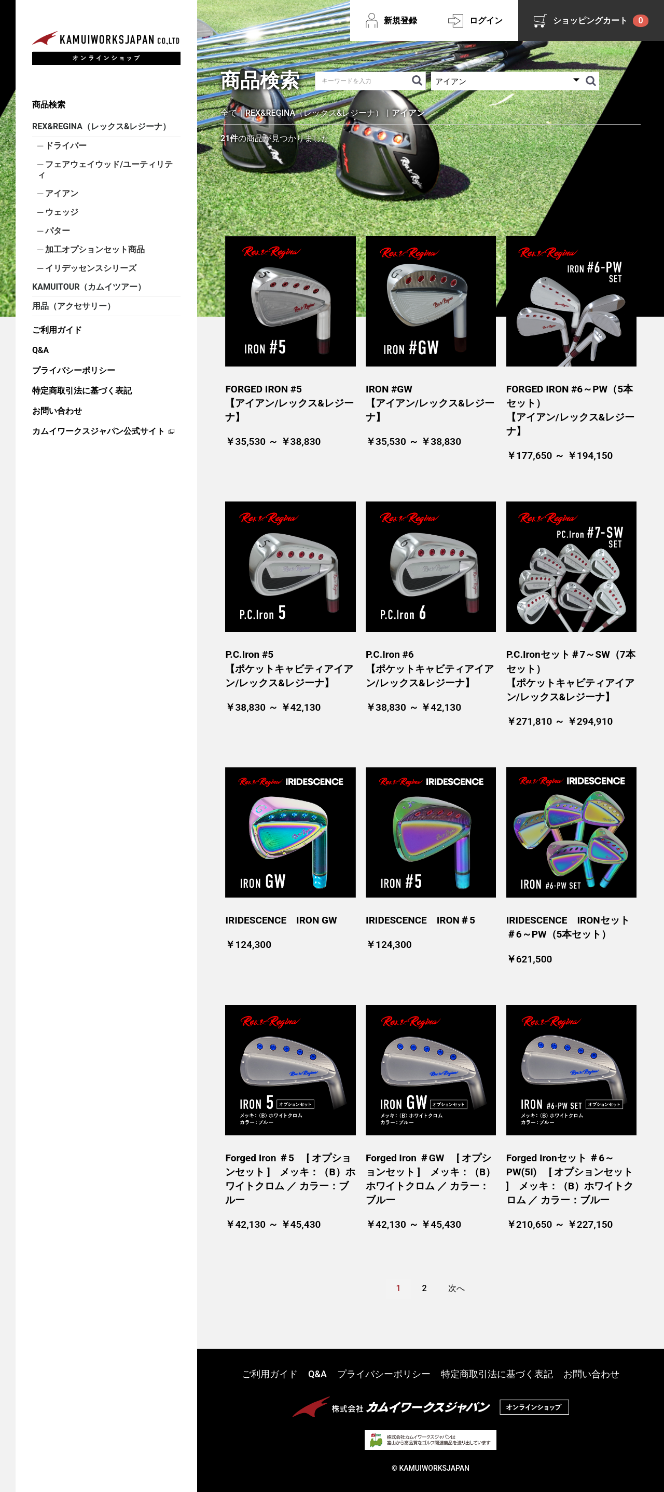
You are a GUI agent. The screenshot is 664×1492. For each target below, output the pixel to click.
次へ (456, 1288)
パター (56, 231)
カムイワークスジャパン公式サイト (98, 431)
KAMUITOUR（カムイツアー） (89, 287)
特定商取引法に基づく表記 (82, 391)
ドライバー (65, 146)
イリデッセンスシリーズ (89, 268)
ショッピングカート (600, 21)
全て (228, 113)
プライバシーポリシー (73, 370)
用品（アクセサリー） (73, 306)
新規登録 (400, 20)
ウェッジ (60, 212)
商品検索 (48, 105)
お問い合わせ (57, 411)
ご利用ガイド (57, 330)
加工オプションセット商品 (94, 249)
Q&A (40, 350)
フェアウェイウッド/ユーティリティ (105, 169)
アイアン (60, 193)
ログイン (486, 20)
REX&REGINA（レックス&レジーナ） (101, 126)
